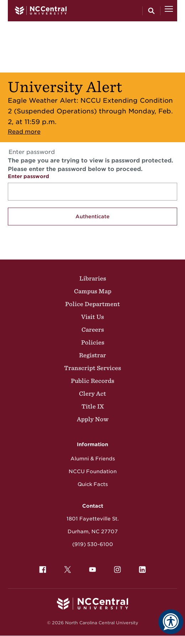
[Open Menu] (168, 10)
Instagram (115, 567)
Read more (24, 131)
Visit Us (92, 317)
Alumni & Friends (92, 458)
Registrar (92, 355)
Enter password (28, 176)
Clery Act (92, 393)
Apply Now (93, 419)
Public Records (92, 381)
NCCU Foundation (93, 471)
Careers (92, 329)
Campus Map (92, 291)
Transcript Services (92, 368)
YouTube (90, 567)
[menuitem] (43, 569)
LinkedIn (140, 567)
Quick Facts (93, 484)
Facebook (41, 567)
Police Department (92, 304)
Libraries (92, 278)
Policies (92, 342)
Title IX (92, 406)
